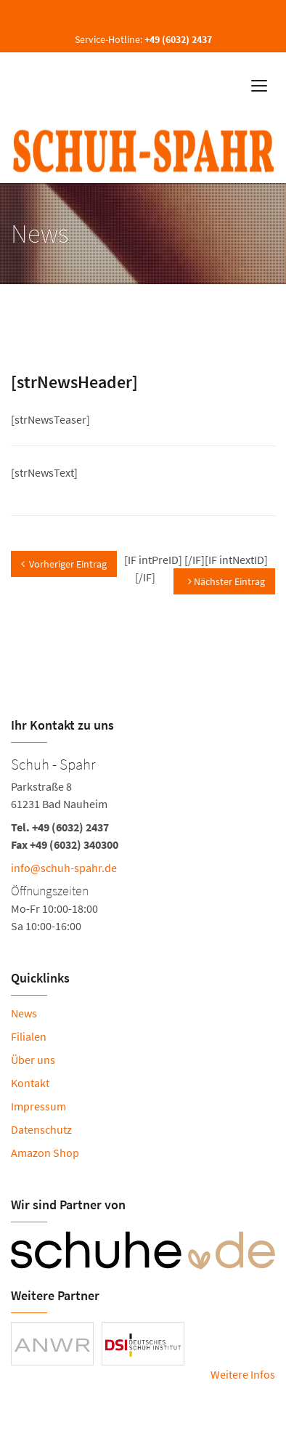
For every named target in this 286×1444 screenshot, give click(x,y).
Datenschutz (41, 1129)
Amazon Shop (45, 1152)
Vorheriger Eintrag (64, 563)
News (24, 1013)
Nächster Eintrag (226, 581)
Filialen (28, 1036)
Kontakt (30, 1083)
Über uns (33, 1059)
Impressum (38, 1106)
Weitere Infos (243, 1374)
